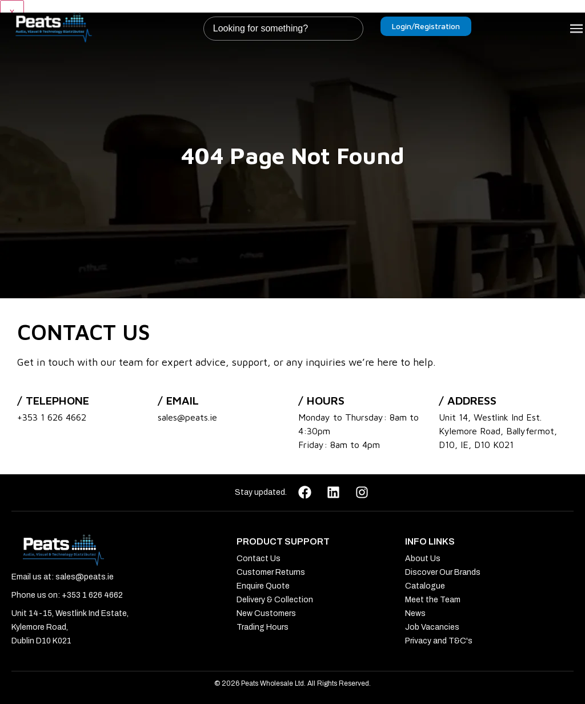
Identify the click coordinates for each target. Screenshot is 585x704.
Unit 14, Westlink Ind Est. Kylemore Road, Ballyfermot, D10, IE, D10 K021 (498, 431)
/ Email (178, 400)
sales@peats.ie (187, 417)
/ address (467, 400)
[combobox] (283, 29)
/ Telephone (53, 400)
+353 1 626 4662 (51, 417)
